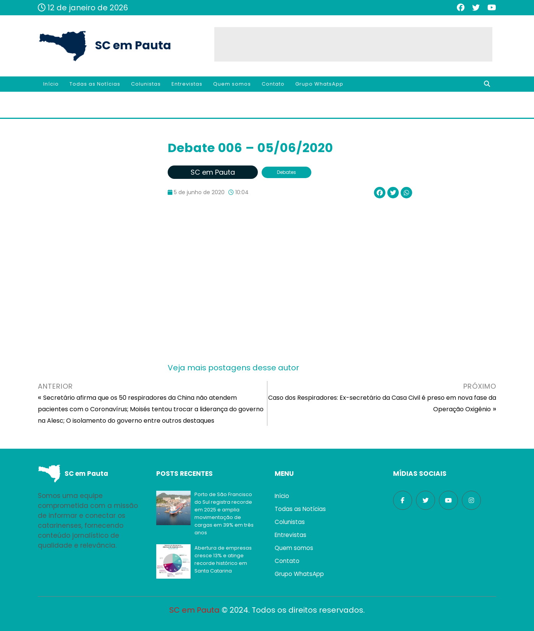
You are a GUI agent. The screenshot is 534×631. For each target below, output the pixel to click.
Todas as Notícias (95, 84)
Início (51, 84)
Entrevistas (187, 84)
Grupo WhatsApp (319, 84)
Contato (273, 84)
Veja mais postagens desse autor (233, 367)
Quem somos (232, 84)
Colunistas (146, 84)
